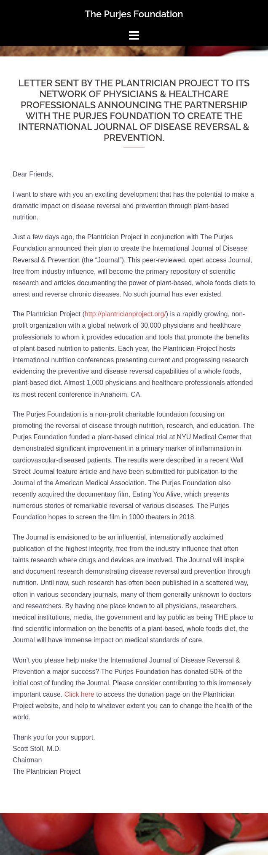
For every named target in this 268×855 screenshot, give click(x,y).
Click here (79, 694)
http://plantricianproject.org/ (125, 314)
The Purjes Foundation (134, 13)
